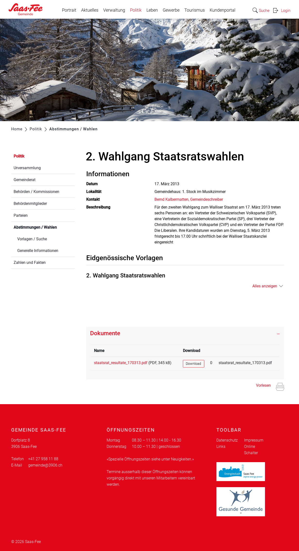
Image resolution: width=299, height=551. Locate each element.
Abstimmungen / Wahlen (44, 227)
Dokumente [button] (105, 333)
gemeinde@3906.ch (45, 465)
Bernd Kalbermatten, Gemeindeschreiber (188, 199)
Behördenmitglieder (30, 203)
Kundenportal (222, 10)
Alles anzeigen (264, 286)
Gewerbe (171, 10)
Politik (136, 10)
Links (220, 446)
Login (285, 10)
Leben (152, 10)
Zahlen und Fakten (30, 262)
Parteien (21, 215)
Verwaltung (114, 10)
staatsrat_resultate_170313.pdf (120, 362)
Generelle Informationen (37, 250)
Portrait (69, 10)
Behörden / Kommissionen (36, 191)
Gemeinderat (24, 179)
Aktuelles (89, 10)
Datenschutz (227, 440)
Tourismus (194, 10)
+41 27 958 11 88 (43, 459)
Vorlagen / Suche (32, 239)
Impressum (253, 440)
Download (193, 364)
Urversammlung (27, 168)
